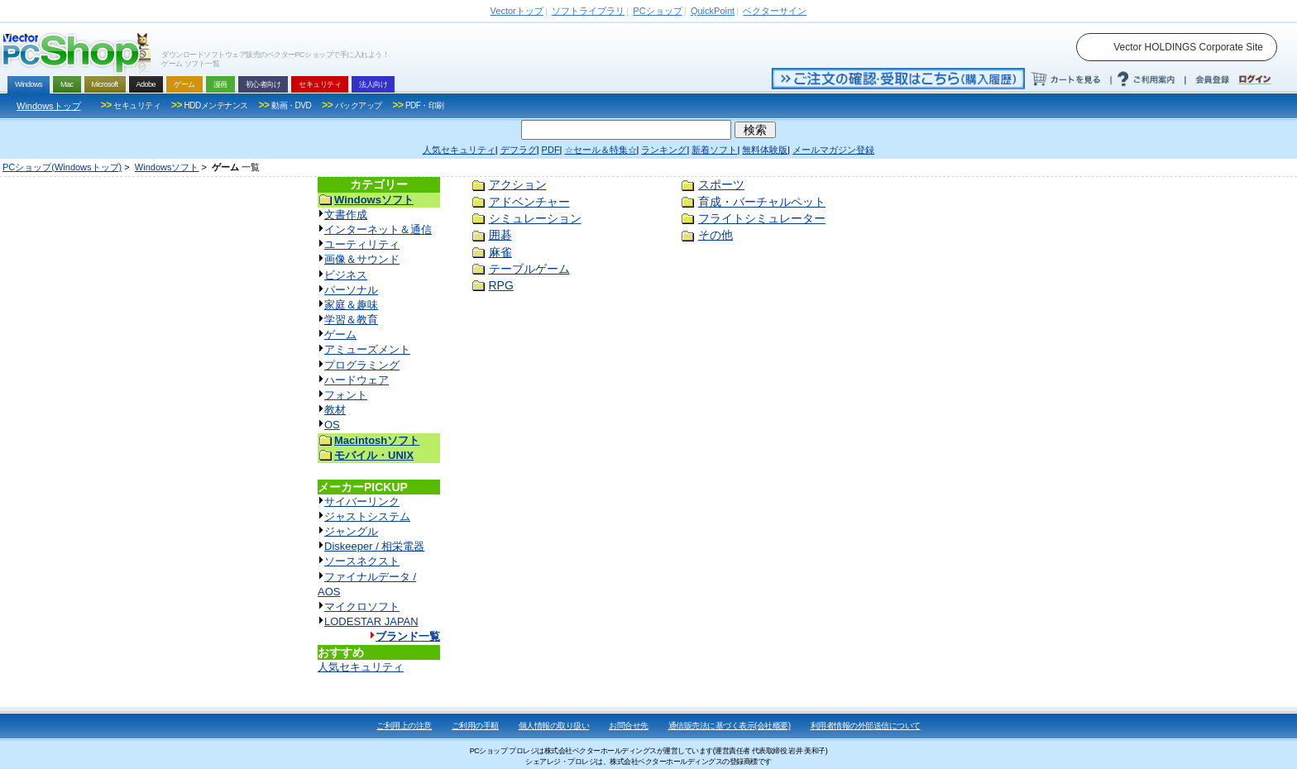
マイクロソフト (362, 606)
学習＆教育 (351, 319)
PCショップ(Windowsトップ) (62, 167)
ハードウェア (356, 380)
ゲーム (340, 334)
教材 (335, 410)
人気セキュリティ (361, 667)
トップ (517, 11)
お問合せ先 (628, 725)
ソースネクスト (362, 561)
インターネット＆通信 (378, 229)
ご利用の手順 (475, 725)
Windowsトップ (49, 106)
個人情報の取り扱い (554, 725)
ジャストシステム (367, 516)
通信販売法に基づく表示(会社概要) (729, 725)
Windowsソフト (167, 167)
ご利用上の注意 (404, 725)
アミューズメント (367, 349)
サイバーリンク (362, 501)
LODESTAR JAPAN (371, 621)
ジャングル (351, 531)
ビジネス (345, 275)
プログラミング (362, 365)
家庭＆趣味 (351, 305)
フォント (345, 395)
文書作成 (345, 214)
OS (332, 424)
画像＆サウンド (362, 259)
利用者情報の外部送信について (866, 725)
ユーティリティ (362, 244)
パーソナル (351, 290)
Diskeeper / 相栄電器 (374, 546)
